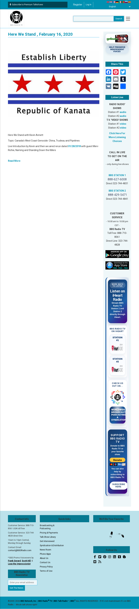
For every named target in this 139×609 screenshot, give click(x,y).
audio (123, 112)
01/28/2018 (74, 146)
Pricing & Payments (49, 533)
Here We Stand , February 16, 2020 (40, 34)
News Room (45, 550)
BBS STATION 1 (117, 175)
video (123, 123)
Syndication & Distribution (52, 545)
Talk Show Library (48, 537)
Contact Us (45, 562)
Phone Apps (45, 554)
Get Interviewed (47, 541)
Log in (88, 4)
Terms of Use (46, 571)
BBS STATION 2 (117, 190)
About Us (44, 558)
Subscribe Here (118, 485)
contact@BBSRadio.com (19, 550)
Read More (14, 160)
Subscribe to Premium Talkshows (26, 4)
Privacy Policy (46, 567)
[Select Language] (119, 6)
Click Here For (117, 133)
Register (77, 4)
